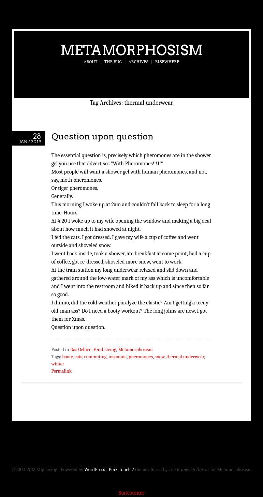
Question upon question (103, 136)
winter (58, 364)
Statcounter (132, 493)
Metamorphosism (131, 50)
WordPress (94, 469)
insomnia (117, 357)
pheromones (141, 357)
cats (79, 357)
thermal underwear (185, 357)
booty (67, 357)
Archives (138, 61)
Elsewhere (167, 61)
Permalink (62, 371)
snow (159, 357)
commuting (95, 357)
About (91, 61)
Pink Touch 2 (121, 469)
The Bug (113, 61)
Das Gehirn (81, 349)
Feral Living (104, 349)
